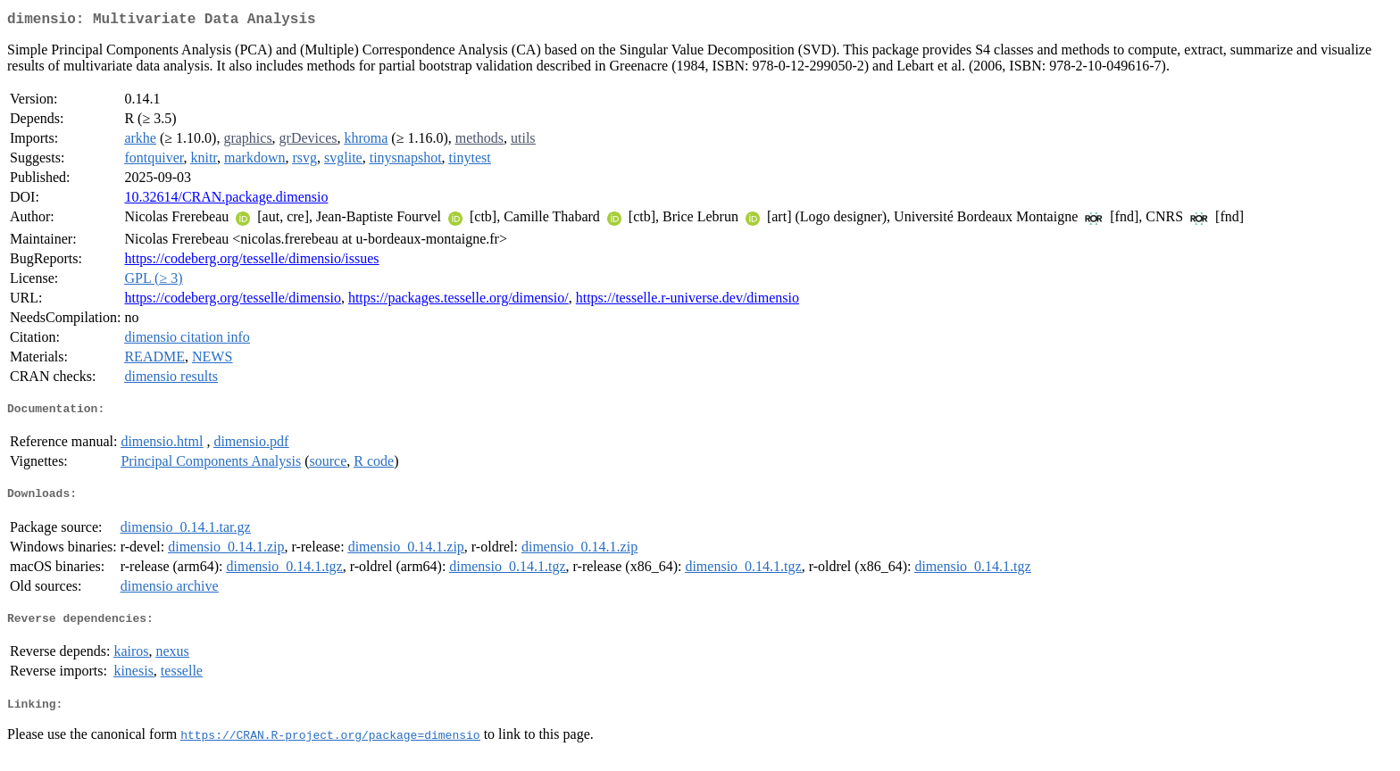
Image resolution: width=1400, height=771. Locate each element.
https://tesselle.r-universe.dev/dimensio (687, 301)
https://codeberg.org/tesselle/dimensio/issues (251, 261)
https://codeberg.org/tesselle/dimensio (232, 301)
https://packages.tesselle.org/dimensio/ (458, 301)
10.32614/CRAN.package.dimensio (226, 200)
